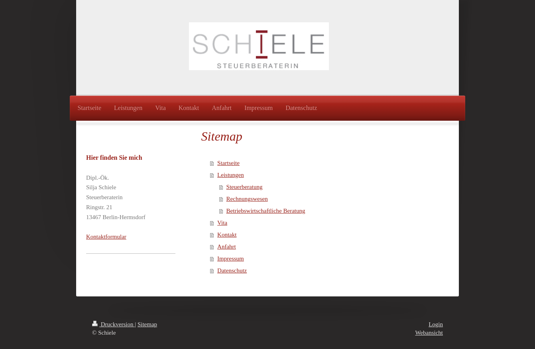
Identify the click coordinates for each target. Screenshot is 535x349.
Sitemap (147, 324)
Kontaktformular (106, 236)
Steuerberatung (244, 187)
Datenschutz (232, 270)
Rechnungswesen (247, 199)
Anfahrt (226, 246)
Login (436, 324)
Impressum (230, 258)
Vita (222, 223)
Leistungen (230, 175)
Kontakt (226, 234)
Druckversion (113, 324)
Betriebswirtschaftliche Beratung (265, 211)
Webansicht (429, 332)
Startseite (228, 163)
